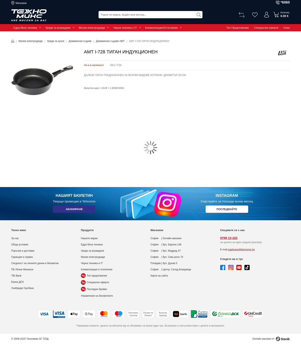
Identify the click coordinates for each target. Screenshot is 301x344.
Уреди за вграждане (57, 27)
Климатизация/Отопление (161, 27)
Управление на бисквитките (97, 295)
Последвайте (226, 210)
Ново (286, 27)
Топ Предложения (237, 27)
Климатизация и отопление (96, 269)
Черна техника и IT (125, 27)
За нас (15, 238)
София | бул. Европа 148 (165, 244)
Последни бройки (94, 289)
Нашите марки (89, 238)
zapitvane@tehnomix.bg (241, 249)
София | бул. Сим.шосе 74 (166, 257)
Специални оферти (266, 27)
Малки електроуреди (92, 27)
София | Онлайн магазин (165, 238)
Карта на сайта (159, 275)
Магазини (21, 3)
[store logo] (29, 15)
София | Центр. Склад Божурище (170, 269)
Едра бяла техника (25, 27)
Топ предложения (94, 275)
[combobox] (150, 14)
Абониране (74, 210)
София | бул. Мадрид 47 (165, 250)
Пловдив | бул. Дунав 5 (163, 263)
